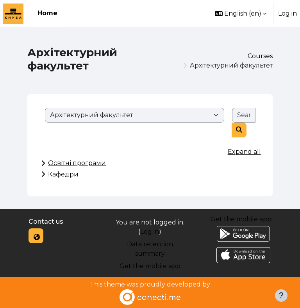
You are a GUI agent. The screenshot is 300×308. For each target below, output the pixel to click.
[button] (240, 13)
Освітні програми (77, 163)
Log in (287, 13)
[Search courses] (243, 115)
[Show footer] (281, 295)
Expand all (244, 151)
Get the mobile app (150, 266)
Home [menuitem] (47, 13)
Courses (260, 56)
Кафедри (63, 174)
